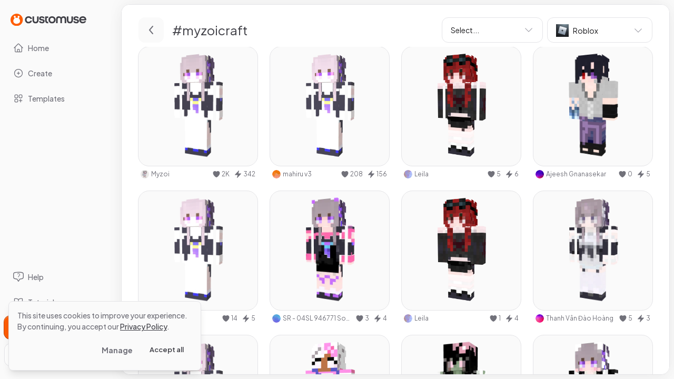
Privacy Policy (143, 326)
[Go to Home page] (48, 19)
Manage (117, 350)
